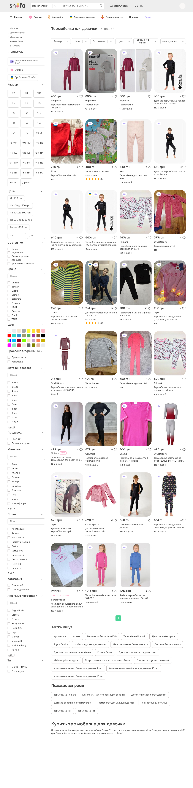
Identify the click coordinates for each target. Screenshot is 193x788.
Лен (12, 494)
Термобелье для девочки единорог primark (133, 247)
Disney (13, 614)
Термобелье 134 (62, 710)
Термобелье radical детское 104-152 (100, 597)
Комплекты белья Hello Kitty (102, 636)
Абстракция (16, 528)
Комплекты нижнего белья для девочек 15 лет (133, 668)
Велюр (13, 481)
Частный (14, 439)
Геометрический (19, 542)
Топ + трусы (16, 671)
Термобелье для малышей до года (115, 702)
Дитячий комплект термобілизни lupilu (61, 530)
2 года (13, 382)
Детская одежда (17, 33)
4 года (13, 391)
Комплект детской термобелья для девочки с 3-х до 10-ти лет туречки (67, 458)
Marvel (13, 636)
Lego (12, 632)
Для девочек (16, 37)
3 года (13, 387)
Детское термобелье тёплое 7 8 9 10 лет (101, 314)
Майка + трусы (17, 667)
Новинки (134, 17)
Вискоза (14, 486)
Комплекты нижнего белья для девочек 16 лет (78, 676)
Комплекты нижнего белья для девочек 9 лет (78, 668)
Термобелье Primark (134, 636)
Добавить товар (119, 6)
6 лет (12, 400)
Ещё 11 (11, 655)
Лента (148, 17)
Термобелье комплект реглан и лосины (135, 314)
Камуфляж (15, 550)
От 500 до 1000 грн (21, 220)
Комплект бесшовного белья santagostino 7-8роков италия (67, 605)
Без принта (16, 537)
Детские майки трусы (164, 636)
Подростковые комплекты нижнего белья (107, 660)
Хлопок (14, 473)
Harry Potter (16, 623)
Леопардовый (17, 559)
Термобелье (92, 104)
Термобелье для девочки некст (133, 177)
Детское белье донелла (168, 644)
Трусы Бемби (61, 644)
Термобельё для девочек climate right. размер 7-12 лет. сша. (169, 526)
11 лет (13, 422)
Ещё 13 (11, 508)
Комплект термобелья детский (132, 526)
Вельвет (14, 477)
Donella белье (104, 652)
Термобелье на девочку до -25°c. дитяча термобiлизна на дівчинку (66, 243)
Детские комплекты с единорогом (137, 652)
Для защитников (112, 17)
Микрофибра (17, 503)
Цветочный (16, 555)
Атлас (13, 468)
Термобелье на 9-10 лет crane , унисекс (64, 318)
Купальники (60, 636)
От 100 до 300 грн (20, 205)
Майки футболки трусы (66, 660)
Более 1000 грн (18, 227)
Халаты (77, 636)
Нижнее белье (16, 41)
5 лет (12, 395)
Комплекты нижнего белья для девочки (103, 694)
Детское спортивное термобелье (72, 652)
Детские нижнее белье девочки (130, 644)
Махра (13, 499)
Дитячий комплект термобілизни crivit (95, 530)
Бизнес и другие (19, 443)
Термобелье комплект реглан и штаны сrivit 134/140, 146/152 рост (67, 389)
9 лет (12, 413)
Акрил (13, 464)
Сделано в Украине (82, 17)
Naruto (13, 649)
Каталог (16, 17)
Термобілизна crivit (164, 246)
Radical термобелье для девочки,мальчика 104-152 (134, 597)
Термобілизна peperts (97, 171)
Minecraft (15, 641)
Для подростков (18, 589)
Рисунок (14, 563)
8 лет (12, 408)
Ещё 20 (12, 427)
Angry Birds (16, 610)
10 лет (13, 417)
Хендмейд (55, 17)
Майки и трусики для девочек (90, 644)
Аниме (13, 533)
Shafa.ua (14, 28)
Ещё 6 (11, 573)
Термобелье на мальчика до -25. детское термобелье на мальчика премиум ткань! (100, 243)
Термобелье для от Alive (154, 702)
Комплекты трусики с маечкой (152, 660)
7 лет (12, 404)
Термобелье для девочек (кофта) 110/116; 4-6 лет (167, 318)
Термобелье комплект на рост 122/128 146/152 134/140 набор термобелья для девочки (169, 459)
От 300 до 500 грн (20, 212)
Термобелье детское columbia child (96, 459)
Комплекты (15, 46)
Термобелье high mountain (134, 383)
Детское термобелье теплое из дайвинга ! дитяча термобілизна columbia (169, 102)
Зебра (13, 546)
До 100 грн (16, 198)
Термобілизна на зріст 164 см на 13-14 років (134, 459)
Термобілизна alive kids (63, 175)
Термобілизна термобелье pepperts (65, 106)
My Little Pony (17, 645)
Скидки (35, 17)
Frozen (13, 619)
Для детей (15, 585)
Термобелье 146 (86, 710)
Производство (17, 357)
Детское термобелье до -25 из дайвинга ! (169, 173)
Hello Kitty (15, 628)
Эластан (14, 490)
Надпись (14, 568)
